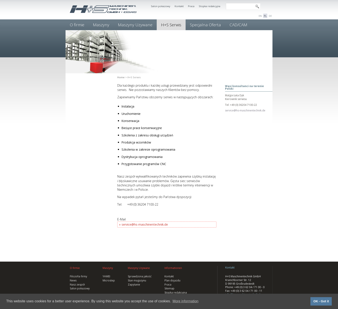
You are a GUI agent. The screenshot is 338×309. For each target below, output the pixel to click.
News (73, 280)
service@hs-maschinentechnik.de (145, 224)
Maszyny (101, 25)
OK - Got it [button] (321, 301)
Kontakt (179, 6)
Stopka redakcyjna (209, 6)
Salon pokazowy (160, 6)
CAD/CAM (238, 25)
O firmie (77, 25)
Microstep (109, 280)
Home (121, 77)
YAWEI (106, 276)
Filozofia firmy (78, 276)
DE (270, 15)
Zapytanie (134, 284)
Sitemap (169, 288)
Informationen (173, 268)
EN (260, 15)
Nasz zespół (77, 284)
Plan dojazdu (172, 280)
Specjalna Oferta (205, 25)
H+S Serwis (171, 25)
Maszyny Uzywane (135, 25)
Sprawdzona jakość (140, 276)
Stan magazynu (137, 280)
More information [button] (185, 301)
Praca (191, 6)
